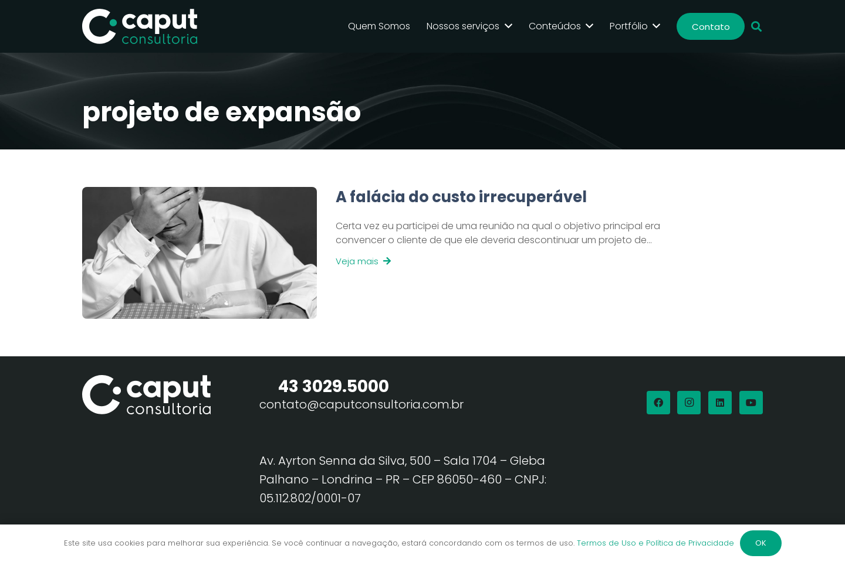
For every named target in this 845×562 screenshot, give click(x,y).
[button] (756, 26)
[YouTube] (751, 402)
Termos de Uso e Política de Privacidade (655, 543)
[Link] (504, 253)
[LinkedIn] (720, 402)
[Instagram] (689, 402)
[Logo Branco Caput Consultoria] (139, 26)
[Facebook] (658, 402)
